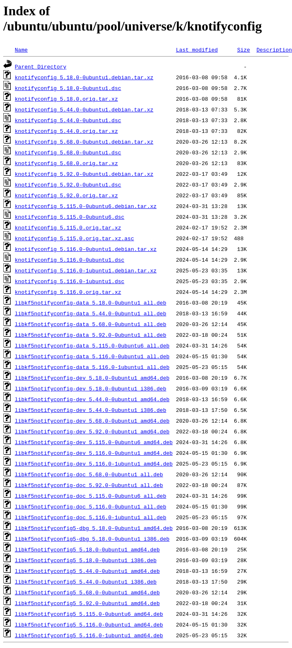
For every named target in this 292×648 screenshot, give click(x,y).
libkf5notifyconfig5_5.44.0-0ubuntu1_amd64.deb (87, 571)
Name (21, 49)
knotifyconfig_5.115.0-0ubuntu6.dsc (69, 216)
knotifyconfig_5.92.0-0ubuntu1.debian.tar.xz (84, 173)
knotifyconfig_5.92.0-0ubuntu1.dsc (68, 184)
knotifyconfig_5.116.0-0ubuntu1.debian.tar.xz (86, 249)
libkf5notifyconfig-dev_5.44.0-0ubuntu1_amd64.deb (92, 399)
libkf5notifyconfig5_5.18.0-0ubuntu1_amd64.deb (87, 549)
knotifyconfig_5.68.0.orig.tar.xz (66, 163)
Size (243, 49)
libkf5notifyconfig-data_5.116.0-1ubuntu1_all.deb (92, 367)
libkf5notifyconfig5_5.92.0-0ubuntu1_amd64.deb (87, 603)
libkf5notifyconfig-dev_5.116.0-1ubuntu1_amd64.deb (94, 463)
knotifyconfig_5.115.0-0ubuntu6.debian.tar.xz (86, 206)
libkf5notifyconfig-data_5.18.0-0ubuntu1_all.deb (90, 302)
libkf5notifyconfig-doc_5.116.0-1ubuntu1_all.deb (90, 517)
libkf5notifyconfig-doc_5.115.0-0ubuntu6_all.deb (90, 495)
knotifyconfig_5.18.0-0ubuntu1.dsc (68, 88)
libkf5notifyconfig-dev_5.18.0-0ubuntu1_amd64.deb (92, 377)
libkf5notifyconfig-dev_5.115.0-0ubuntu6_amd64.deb (94, 442)
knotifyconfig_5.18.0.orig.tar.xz (66, 98)
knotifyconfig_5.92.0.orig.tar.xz (66, 195)
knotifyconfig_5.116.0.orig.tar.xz (68, 292)
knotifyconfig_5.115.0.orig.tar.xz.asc (74, 238)
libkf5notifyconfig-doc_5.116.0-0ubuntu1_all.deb (90, 506)
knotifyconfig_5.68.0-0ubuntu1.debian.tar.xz (84, 141)
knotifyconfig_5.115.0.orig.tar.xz (68, 227)
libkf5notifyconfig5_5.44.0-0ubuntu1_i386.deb (86, 581)
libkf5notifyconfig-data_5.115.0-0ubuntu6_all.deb (92, 345)
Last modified (197, 49)
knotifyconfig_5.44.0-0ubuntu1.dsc (68, 120)
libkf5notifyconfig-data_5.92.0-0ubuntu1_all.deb (90, 334)
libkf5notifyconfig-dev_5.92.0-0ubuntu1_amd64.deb (92, 431)
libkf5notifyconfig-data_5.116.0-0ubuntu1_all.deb (92, 356)
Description (274, 49)
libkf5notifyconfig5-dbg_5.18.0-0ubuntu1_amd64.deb (94, 528)
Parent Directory (40, 66)
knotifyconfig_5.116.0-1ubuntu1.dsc (69, 281)
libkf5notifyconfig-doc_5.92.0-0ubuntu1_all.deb (89, 485)
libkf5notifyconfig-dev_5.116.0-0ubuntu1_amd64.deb (94, 452)
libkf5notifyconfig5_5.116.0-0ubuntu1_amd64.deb (89, 624)
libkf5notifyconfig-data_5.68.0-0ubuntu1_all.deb (90, 324)
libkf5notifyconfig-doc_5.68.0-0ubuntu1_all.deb (89, 474)
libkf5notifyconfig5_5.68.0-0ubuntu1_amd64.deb (87, 592)
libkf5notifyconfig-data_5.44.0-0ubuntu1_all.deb (90, 313)
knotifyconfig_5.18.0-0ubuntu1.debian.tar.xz (84, 77)
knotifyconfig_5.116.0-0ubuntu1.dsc (69, 259)
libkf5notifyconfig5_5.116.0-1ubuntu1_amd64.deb (89, 635)
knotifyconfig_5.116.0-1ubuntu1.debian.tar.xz (86, 270)
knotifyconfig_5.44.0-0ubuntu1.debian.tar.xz (84, 109)
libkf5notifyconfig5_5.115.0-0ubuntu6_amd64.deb (89, 613)
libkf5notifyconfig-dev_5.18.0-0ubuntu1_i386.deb (90, 388)
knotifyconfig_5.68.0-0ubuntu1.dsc (68, 152)
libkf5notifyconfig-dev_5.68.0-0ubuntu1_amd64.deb (92, 420)
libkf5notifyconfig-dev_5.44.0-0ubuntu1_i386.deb (90, 410)
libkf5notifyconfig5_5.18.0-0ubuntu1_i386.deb (86, 560)
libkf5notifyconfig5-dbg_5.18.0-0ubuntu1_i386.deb (92, 538)
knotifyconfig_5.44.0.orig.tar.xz (66, 131)
